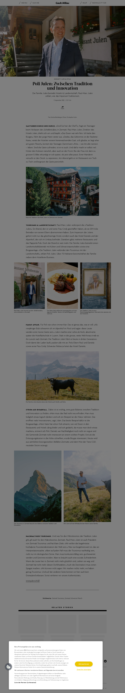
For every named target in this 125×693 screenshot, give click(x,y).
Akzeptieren (84, 664)
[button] (8, 666)
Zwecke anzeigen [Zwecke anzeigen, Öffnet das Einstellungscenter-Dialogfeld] (84, 670)
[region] (56, 665)
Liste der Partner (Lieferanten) (25, 682)
